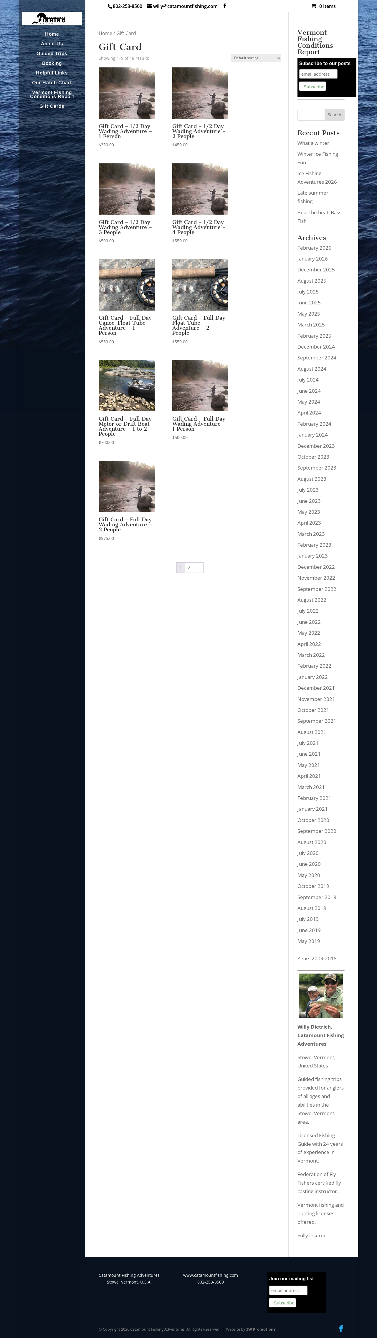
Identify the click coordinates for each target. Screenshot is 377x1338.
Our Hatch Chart (52, 83)
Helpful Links (52, 73)
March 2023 (311, 533)
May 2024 (308, 401)
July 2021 (308, 743)
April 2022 (309, 644)
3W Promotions (260, 1329)
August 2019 (311, 908)
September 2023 (316, 467)
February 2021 (314, 798)
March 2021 (311, 787)
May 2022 (308, 632)
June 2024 (309, 390)
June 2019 (309, 930)
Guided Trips (52, 54)
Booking (52, 63)
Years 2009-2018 (317, 958)
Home (52, 34)
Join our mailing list (291, 1278)
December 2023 (316, 445)
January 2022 (312, 677)
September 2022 (316, 589)
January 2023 (312, 555)
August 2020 (311, 842)
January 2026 (312, 258)
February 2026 (314, 247)
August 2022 (311, 599)
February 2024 (314, 423)
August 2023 (311, 478)
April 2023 (309, 522)
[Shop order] (256, 58)
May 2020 (308, 875)
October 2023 (313, 456)
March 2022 (311, 654)
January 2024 (312, 434)
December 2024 (316, 346)
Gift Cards (52, 106)
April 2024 (309, 412)
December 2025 (316, 269)
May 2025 (308, 313)
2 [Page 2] (189, 567)
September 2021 (316, 720)
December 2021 (316, 687)
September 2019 (316, 897)
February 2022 (314, 665)
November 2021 (316, 699)
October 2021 (313, 710)
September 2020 (316, 831)
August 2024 (311, 368)
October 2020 (313, 820)
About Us (52, 44)
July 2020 (308, 853)
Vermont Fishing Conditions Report (52, 94)
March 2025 (311, 324)
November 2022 (316, 577)
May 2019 (308, 941)
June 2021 (309, 753)
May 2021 (308, 765)
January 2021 (312, 808)
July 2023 (308, 489)
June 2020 (309, 864)
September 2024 (316, 357)
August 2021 (311, 732)
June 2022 (309, 622)
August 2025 (311, 280)
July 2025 (308, 291)
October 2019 (313, 886)
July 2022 (308, 610)
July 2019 (308, 919)
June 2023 (309, 501)
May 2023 (308, 511)
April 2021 (309, 775)
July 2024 (308, 379)
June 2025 (309, 302)
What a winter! (313, 143)
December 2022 (316, 566)
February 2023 (314, 544)
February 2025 (314, 335)
